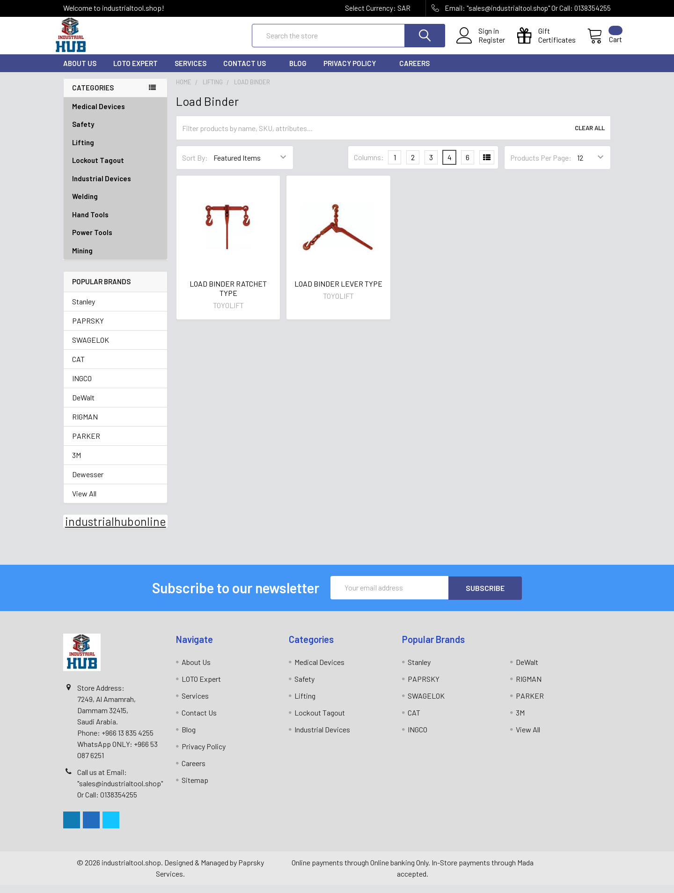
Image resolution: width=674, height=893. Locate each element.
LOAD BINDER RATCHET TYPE (228, 297)
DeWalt (83, 405)
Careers (414, 71)
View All (84, 501)
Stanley (83, 309)
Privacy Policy (352, 71)
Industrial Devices (115, 187)
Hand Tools (115, 223)
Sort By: (195, 166)
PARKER (86, 444)
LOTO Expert (135, 71)
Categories (93, 96)
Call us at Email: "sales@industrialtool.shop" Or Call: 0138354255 (120, 791)
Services (190, 71)
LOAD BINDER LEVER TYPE (338, 292)
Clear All (590, 136)
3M (76, 463)
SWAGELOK (90, 348)
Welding (115, 204)
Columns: (369, 165)
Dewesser (87, 482)
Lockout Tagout (115, 168)
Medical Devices (98, 115)
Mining (82, 259)
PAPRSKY (88, 329)
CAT (78, 367)
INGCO (82, 386)
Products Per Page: (540, 166)
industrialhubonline (115, 530)
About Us (79, 71)
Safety (115, 132)
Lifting (115, 151)
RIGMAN (85, 425)
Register (480, 45)
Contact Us (247, 71)
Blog (298, 71)
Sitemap (195, 787)
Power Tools (115, 241)
